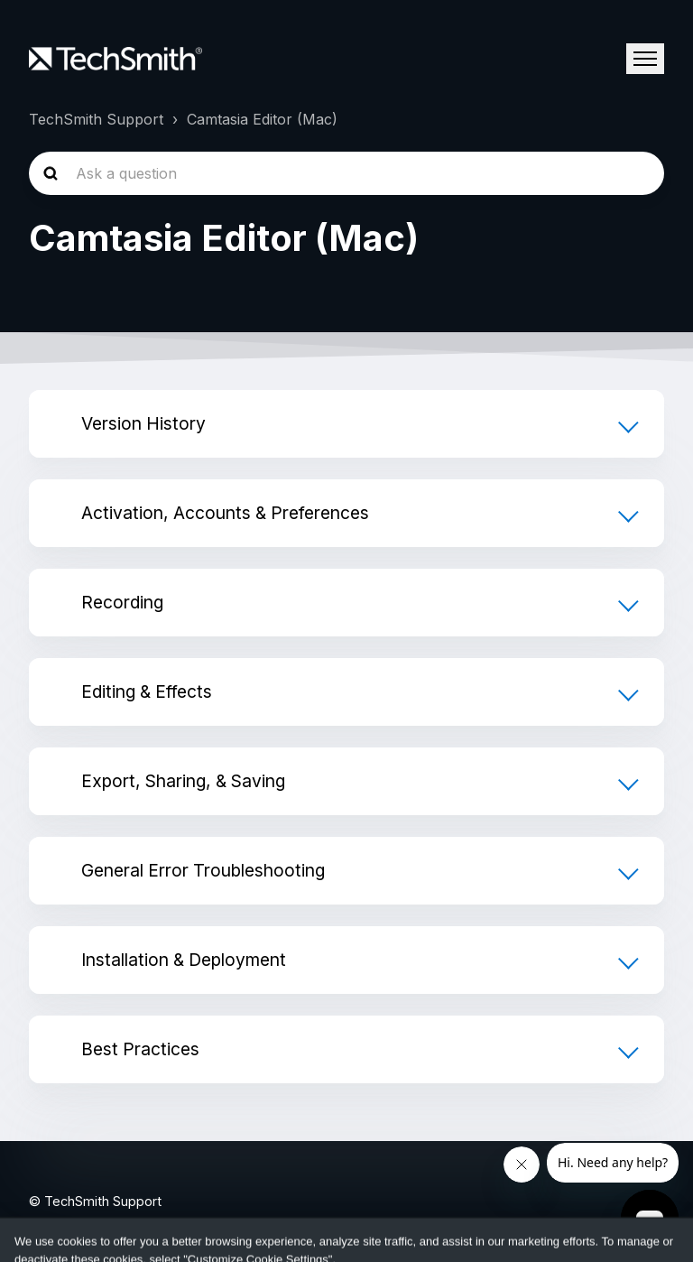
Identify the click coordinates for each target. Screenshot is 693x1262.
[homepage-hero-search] (346, 173)
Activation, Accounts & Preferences (225, 513)
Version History (143, 423)
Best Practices (140, 1049)
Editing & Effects (146, 691)
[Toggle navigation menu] (645, 58)
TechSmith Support (96, 119)
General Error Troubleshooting (203, 870)
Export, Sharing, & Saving (183, 781)
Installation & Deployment (183, 959)
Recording (122, 602)
